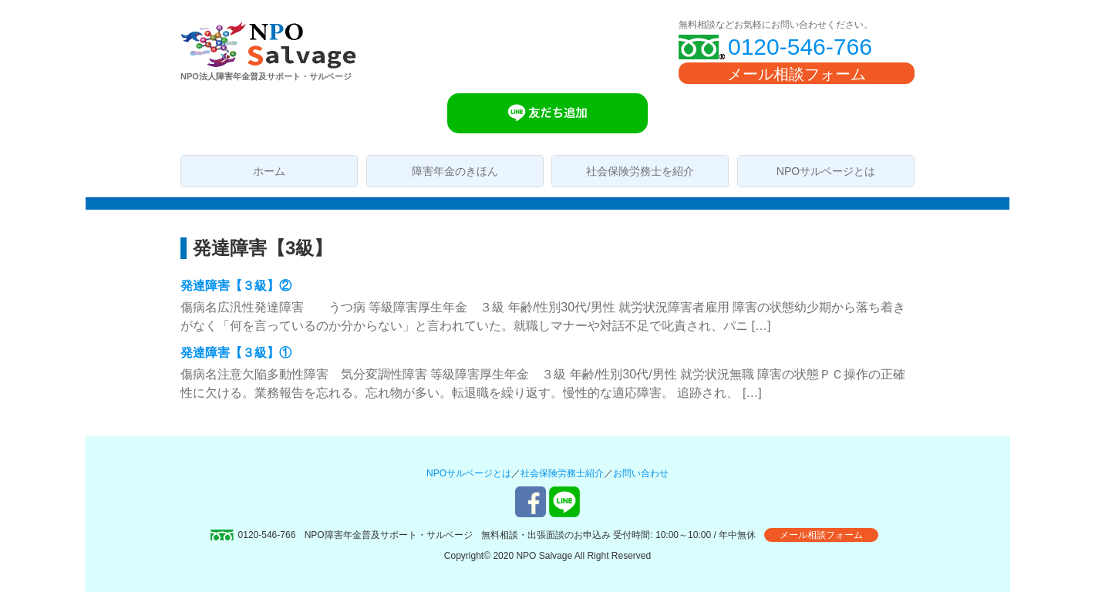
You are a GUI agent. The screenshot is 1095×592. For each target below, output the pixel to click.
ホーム (269, 171)
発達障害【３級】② (235, 285)
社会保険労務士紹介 (562, 473)
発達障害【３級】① (235, 352)
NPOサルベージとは (826, 171)
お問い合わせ (641, 473)
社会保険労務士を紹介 (640, 171)
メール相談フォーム (796, 74)
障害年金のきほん (455, 171)
